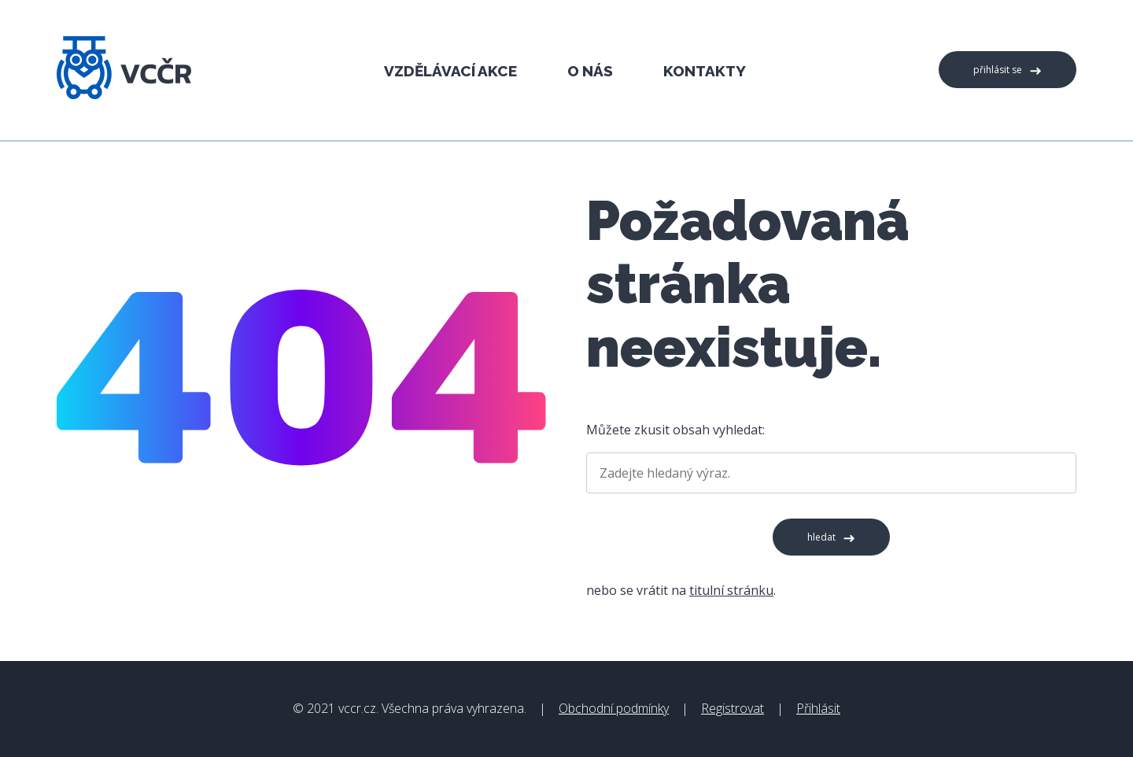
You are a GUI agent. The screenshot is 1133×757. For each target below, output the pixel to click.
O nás (590, 70)
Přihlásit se (997, 69)
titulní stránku (731, 590)
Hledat (821, 537)
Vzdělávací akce (450, 70)
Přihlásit (818, 708)
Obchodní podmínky (614, 708)
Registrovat (732, 708)
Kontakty (704, 70)
